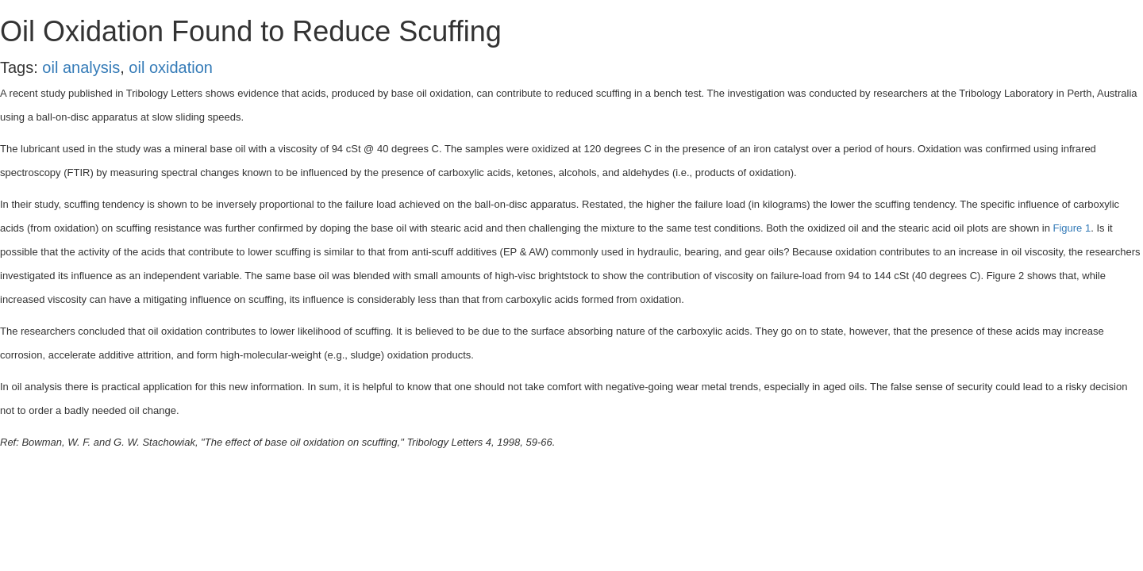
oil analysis (81, 67)
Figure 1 (1072, 228)
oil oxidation (171, 67)
